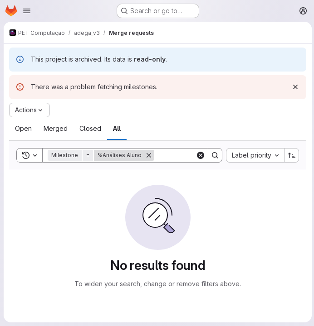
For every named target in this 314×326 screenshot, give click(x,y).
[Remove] (148, 155)
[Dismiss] (294, 87)
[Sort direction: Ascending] (290, 155)
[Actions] (29, 110)
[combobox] (254, 155)
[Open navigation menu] (27, 11)
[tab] (23, 128)
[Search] (213, 155)
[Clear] (199, 155)
